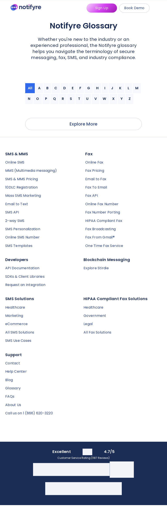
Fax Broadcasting (100, 228)
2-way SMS (14, 220)
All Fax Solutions (97, 332)
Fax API (91, 195)
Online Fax (94, 162)
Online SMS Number (22, 237)
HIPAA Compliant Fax (103, 220)
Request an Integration (25, 284)
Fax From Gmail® (100, 237)
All (30, 88)
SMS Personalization (22, 228)
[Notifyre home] (26, 8)
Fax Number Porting (102, 212)
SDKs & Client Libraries (25, 276)
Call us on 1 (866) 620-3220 (29, 413)
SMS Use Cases (18, 340)
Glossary (13, 388)
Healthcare (15, 307)
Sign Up (101, 7)
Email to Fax (95, 179)
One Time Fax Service (104, 245)
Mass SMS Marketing (23, 195)
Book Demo (134, 7)
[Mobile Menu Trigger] (159, 8)
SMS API (12, 212)
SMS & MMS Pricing (21, 179)
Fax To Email (96, 187)
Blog (9, 379)
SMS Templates (18, 245)
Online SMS (15, 162)
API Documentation (22, 268)
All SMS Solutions (19, 332)
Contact (12, 363)
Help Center (16, 371)
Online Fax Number (102, 204)
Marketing (14, 315)
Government (95, 315)
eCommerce (16, 323)
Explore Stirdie (96, 268)
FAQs (9, 396)
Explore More (83, 124)
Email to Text (16, 204)
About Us (13, 404)
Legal (88, 323)
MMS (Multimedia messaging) (31, 170)
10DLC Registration (21, 187)
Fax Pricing (94, 170)
